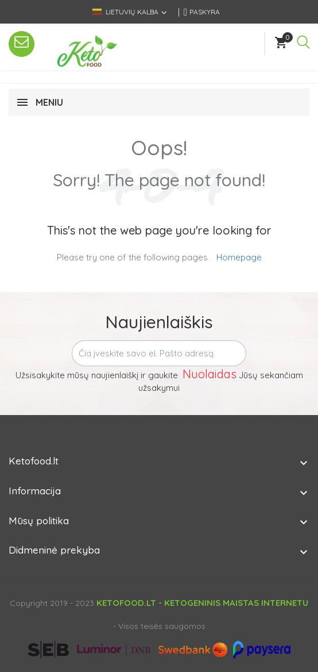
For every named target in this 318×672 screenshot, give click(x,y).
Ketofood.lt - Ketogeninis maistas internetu (202, 602)
